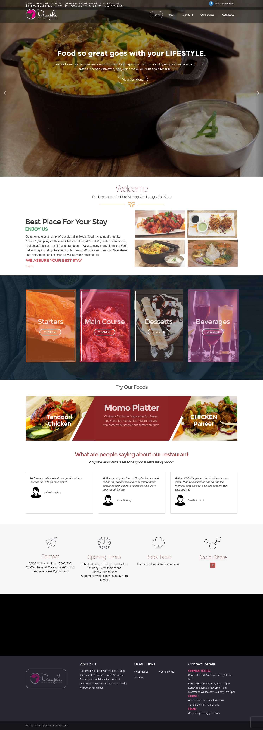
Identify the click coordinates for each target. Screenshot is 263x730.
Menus (186, 14)
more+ (30, 266)
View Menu (50, 332)
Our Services (207, 14)
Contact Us (228, 14)
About (171, 14)
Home (156, 14)
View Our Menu (133, 79)
